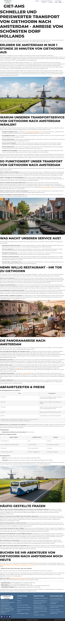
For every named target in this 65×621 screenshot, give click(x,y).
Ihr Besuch (51, 2)
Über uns (19, 602)
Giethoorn (44, 2)
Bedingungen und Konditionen (32, 619)
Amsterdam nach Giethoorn (47, 1)
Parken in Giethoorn (55, 609)
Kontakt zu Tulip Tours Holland (18, 578)
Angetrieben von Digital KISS (6, 619)
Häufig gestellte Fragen (23, 613)
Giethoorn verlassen (46, 187)
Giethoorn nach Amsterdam (24, 607)
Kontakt (56, 2)
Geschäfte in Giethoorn (39, 615)
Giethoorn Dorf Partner (23, 605)
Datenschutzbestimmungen (59, 619)
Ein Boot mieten (58, 1)
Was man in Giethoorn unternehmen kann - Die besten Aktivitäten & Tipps (40, 607)
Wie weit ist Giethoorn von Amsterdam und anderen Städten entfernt (40, 602)
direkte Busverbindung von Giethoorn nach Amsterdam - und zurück (17, 564)
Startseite (37, 1)
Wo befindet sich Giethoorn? (41, 598)
